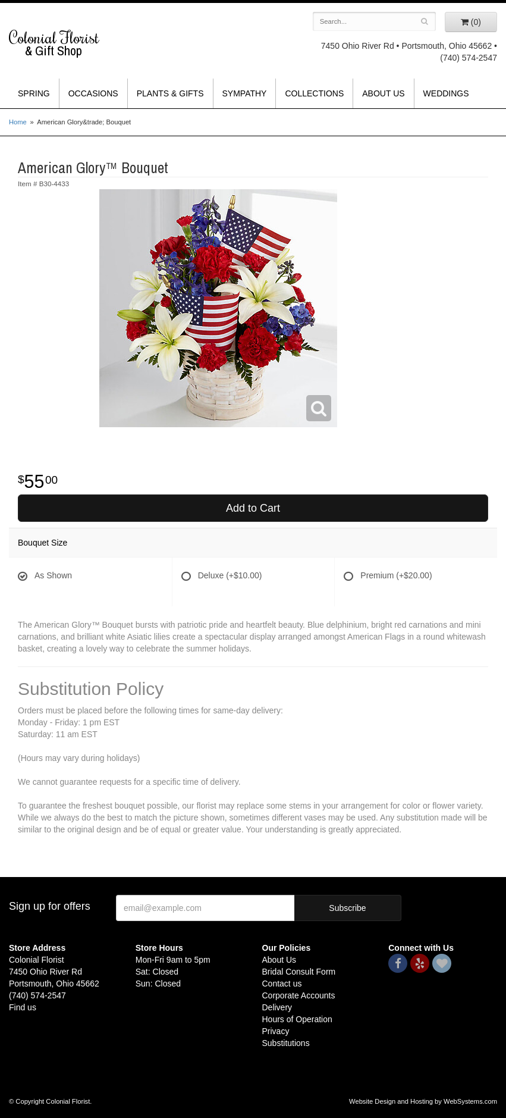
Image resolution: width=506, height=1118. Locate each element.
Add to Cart (253, 508)
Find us (22, 1007)
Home (18, 122)
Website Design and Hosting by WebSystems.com (423, 1101)
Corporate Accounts (298, 995)
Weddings (446, 93)
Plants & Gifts (170, 93)
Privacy (276, 1031)
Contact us (282, 983)
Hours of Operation (297, 1019)
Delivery (277, 1007)
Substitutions (286, 1043)
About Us (383, 93)
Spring (34, 93)
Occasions (93, 93)
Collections (314, 93)
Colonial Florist (63, 43)
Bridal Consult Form (299, 971)
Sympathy (244, 93)
